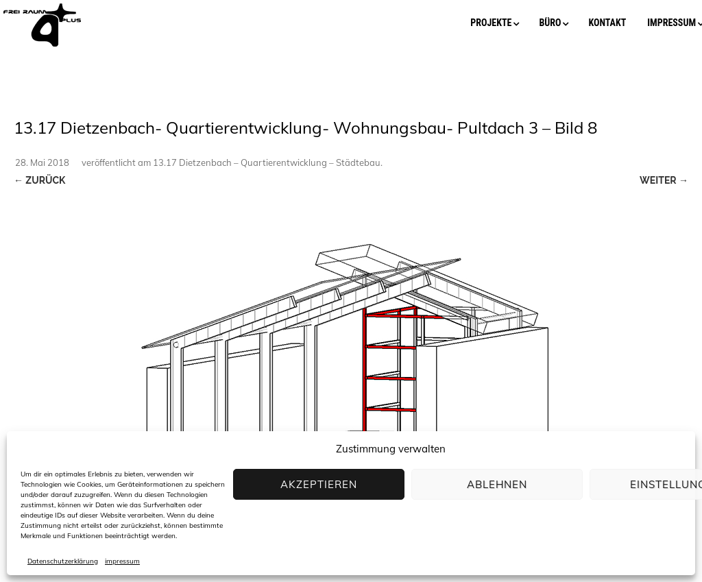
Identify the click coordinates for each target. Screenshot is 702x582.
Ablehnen (497, 484)
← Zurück (39, 180)
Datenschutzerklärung (62, 561)
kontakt (607, 22)
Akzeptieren (318, 484)
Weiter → (664, 180)
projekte (490, 22)
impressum (122, 561)
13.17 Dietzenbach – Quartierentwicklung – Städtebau (266, 162)
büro (550, 22)
